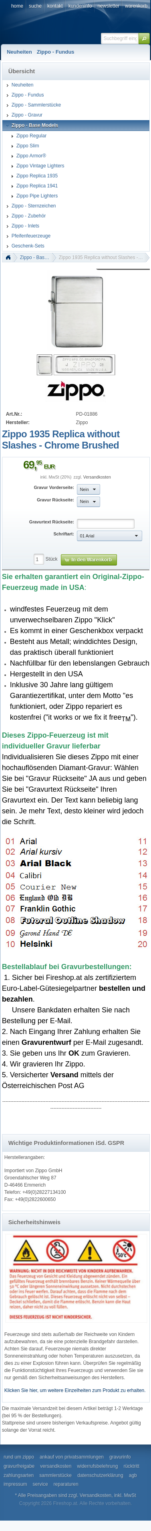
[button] (144, 38)
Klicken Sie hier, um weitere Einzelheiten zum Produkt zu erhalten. (75, 1390)
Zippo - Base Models (38, 257)
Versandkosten (97, 477)
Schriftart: (63, 533)
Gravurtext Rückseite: (51, 521)
